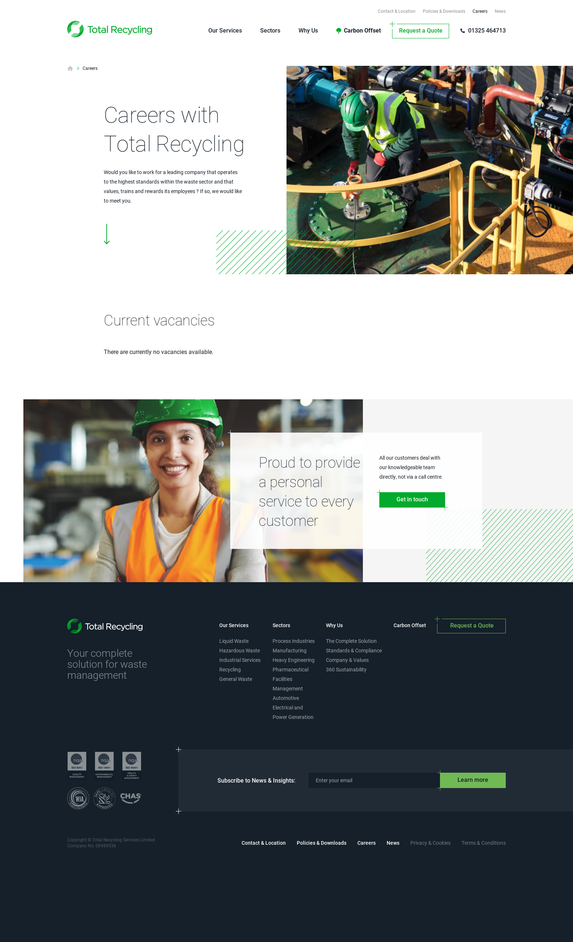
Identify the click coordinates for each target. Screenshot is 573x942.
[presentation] (286, 889)
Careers (90, 68)
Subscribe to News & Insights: (256, 780)
